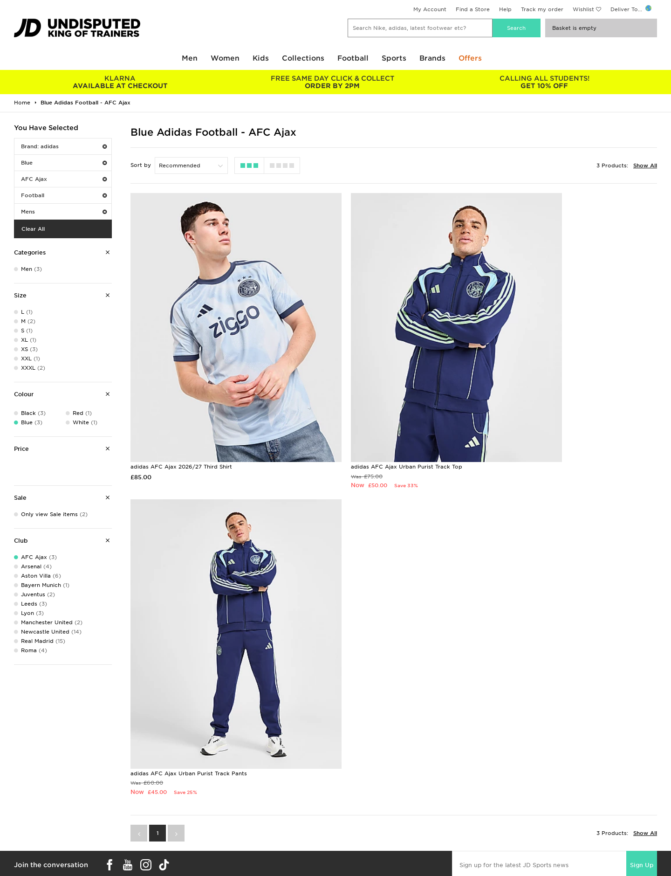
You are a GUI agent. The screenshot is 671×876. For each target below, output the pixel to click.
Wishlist (583, 9)
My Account (429, 9)
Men (190, 58)
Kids (261, 58)
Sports (394, 58)
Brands (432, 58)
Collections (303, 58)
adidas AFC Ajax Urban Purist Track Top (364, 413)
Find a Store (473, 9)
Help (505, 9)
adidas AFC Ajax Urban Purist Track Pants (545, 413)
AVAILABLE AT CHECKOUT (120, 82)
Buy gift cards (118, 827)
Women (225, 58)
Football (353, 58)
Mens (64, 211)
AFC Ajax (64, 179)
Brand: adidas (64, 146)
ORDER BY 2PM (332, 82)
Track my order (542, 9)
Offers (470, 58)
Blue (64, 162)
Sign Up (641, 504)
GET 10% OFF (544, 82)
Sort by (140, 165)
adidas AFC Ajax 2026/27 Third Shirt (181, 413)
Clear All (33, 229)
